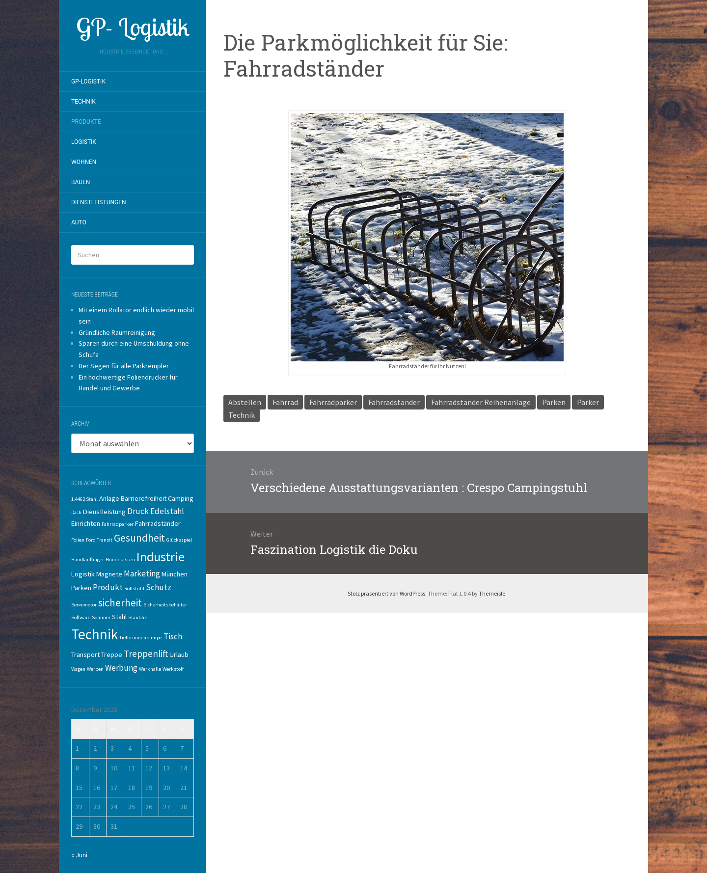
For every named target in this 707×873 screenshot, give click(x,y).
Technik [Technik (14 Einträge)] (94, 634)
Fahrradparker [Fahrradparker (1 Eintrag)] (118, 524)
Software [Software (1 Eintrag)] (80, 617)
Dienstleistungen (98, 202)
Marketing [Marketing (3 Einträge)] (142, 573)
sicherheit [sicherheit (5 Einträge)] (120, 602)
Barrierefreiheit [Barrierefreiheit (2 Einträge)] (143, 498)
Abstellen (244, 402)
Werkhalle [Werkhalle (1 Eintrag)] (150, 669)
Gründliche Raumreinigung (117, 332)
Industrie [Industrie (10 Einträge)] (160, 556)
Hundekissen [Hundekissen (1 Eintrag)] (120, 559)
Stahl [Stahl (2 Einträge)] (119, 616)
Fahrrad (285, 402)
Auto (78, 222)
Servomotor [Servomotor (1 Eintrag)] (84, 604)
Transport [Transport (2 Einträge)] (85, 654)
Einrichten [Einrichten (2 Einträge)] (85, 523)
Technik (83, 101)
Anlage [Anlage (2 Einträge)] (109, 498)
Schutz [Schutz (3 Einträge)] (158, 587)
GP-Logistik (88, 81)
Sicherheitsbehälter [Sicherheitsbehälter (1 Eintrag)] (165, 604)
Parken (554, 402)
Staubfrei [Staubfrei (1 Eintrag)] (138, 617)
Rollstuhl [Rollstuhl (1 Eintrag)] (134, 588)
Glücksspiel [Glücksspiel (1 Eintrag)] (179, 540)
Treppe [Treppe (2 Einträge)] (111, 654)
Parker (588, 402)
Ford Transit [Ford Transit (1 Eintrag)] (99, 540)
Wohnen (83, 162)
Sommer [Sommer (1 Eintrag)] (101, 617)
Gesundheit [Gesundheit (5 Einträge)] (139, 538)
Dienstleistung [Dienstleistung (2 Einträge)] (104, 511)
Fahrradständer (394, 402)
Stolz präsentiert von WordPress (386, 593)
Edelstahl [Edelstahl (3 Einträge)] (167, 511)
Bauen (80, 182)
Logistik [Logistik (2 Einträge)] (83, 574)
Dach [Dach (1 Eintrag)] (76, 512)
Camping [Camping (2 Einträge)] (180, 498)
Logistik (83, 141)
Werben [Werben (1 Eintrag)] (95, 669)
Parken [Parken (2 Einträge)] (81, 587)
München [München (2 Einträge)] (175, 574)
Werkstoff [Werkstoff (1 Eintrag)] (173, 669)
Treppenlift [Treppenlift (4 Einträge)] (146, 653)
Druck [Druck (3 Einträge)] (138, 511)
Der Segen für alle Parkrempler (124, 365)
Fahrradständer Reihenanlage (481, 402)
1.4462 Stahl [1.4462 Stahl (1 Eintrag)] (84, 499)
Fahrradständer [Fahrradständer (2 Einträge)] (158, 523)
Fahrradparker (333, 402)
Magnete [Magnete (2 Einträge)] (109, 574)
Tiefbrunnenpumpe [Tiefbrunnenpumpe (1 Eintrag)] (140, 637)
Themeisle (492, 593)
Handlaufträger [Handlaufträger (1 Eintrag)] (87, 559)
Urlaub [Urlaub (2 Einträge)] (179, 654)
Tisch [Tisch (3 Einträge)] (172, 636)
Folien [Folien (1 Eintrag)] (77, 540)
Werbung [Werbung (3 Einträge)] (121, 667)
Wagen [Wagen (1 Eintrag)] (78, 669)
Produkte (86, 121)
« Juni (79, 854)
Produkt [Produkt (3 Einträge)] (108, 587)
